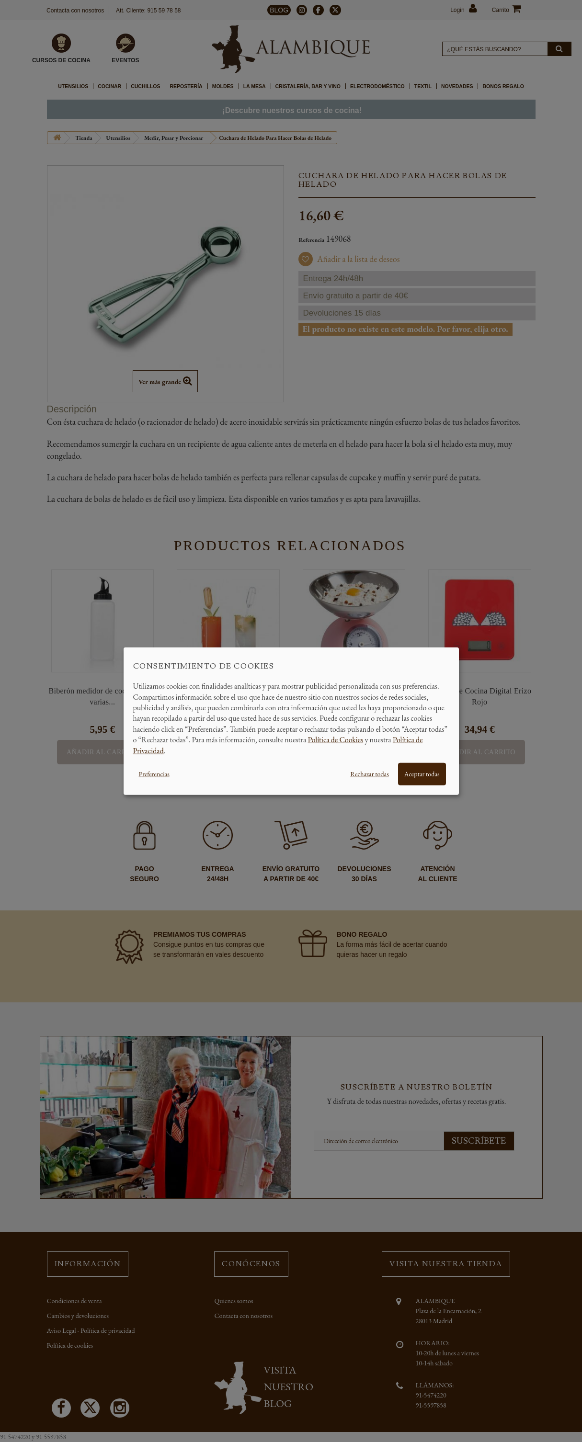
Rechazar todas (369, 774)
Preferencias (154, 774)
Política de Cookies (336, 740)
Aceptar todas (422, 774)
